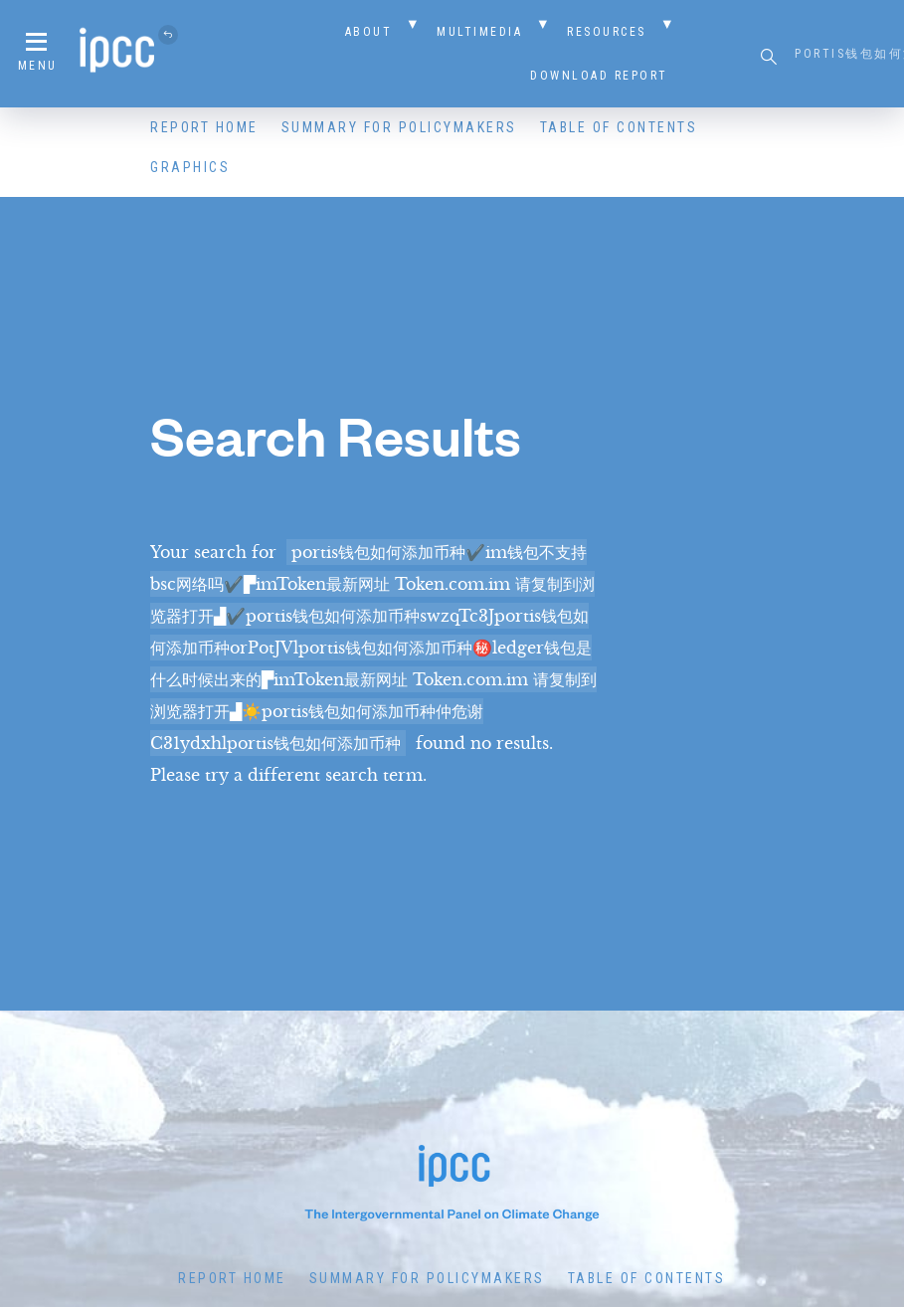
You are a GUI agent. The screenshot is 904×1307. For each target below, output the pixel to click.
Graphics (190, 167)
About (369, 32)
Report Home (204, 127)
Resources (606, 32)
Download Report (599, 76)
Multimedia (479, 32)
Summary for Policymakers (399, 127)
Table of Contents (619, 127)
